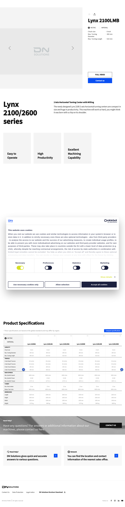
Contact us (100, 80)
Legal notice (30, 492)
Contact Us (6, 492)
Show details (106, 277)
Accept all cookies (99, 285)
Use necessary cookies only (25, 285)
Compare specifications (113, 331)
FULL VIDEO (100, 74)
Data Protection (17, 492)
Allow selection (62, 285)
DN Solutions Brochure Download (51, 492)
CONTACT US (111, 425)
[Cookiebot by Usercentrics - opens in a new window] (106, 221)
